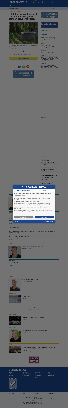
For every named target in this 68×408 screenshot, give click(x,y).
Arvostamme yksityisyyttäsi (23, 190)
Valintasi (44, 190)
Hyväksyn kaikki (44, 217)
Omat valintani (23, 217)
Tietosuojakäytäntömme (49, 221)
